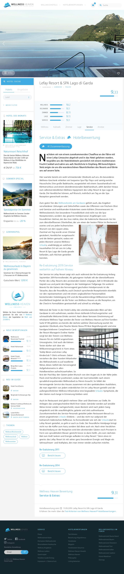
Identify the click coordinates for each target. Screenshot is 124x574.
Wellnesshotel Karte (44, 538)
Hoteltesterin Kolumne (76, 548)
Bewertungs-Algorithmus (77, 538)
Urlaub (42, 245)
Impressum (41, 561)
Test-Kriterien (72, 534)
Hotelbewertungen (74, 5)
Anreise (101, 127)
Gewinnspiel (42, 554)
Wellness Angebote (44, 548)
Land (7, 97)
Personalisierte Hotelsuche (47, 544)
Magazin (71, 544)
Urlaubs (99, 391)
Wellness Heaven (74, 554)
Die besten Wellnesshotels (47, 541)
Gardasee (58, 87)
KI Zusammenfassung (56, 146)
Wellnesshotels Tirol (105, 546)
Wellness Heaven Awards (77, 551)
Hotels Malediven (105, 556)
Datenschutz (51, 561)
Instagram (9, 543)
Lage (79, 127)
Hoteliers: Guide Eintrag (46, 558)
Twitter (8, 539)
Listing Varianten (74, 561)
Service (89, 127)
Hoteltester (72, 541)
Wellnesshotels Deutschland (109, 536)
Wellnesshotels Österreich (108, 543)
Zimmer (69, 127)
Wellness (44, 127)
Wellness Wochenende (13, 432)
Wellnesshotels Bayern (106, 539)
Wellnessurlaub (10, 437)
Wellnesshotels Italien (106, 550)
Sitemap (102, 560)
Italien (68, 87)
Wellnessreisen (10, 442)
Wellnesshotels (51, 5)
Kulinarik (56, 127)
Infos (8, 73)
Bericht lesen (51, 455)
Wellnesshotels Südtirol (107, 553)
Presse (40, 534)
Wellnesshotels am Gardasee (71, 203)
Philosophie (72, 558)
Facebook (20, 539)
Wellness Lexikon (44, 551)
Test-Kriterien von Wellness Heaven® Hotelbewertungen (90, 511)
